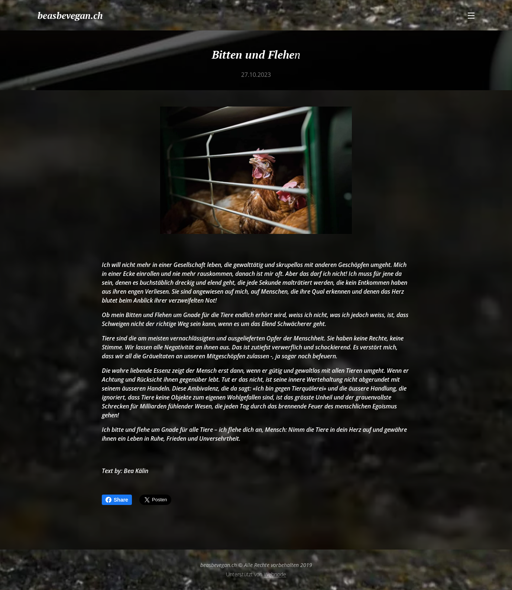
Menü (471, 15)
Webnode (275, 574)
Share (117, 500)
